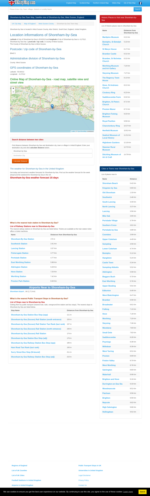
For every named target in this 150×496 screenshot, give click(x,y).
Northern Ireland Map (101, 3)
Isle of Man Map (129, 3)
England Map (71, 3)
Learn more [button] (128, 492)
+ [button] (13, 88)
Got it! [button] (142, 492)
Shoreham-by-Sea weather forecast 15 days (34, 177)
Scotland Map (85, 3)
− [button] (13, 92)
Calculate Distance (20, 161)
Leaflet (73, 131)
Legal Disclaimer (85, 475)
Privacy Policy (84, 480)
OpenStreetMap (82, 131)
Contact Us (83, 485)
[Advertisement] (52, 200)
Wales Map (116, 3)
